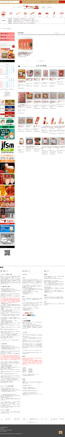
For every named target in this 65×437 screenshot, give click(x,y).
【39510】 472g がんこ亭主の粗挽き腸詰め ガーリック (37, 102)
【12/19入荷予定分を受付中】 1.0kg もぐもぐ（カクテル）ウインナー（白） (21, 106)
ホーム (14, 7)
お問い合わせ (49, 7)
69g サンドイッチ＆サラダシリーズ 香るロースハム (61, 147)
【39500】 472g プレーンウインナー (29, 126)
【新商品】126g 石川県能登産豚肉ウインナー (29, 102)
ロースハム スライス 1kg (21, 147)
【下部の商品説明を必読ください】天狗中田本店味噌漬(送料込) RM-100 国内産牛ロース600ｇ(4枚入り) (25, 53)
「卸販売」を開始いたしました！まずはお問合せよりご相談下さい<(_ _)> (25, 20)
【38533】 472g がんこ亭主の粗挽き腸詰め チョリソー (45, 102)
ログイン (56, 1)
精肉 (4, 28)
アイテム (62, 1)
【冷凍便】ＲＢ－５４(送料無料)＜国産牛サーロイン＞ (21, 81)
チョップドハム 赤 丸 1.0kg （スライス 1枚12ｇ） (45, 147)
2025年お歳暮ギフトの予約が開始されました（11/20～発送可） (24, 18)
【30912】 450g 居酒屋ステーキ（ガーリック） (45, 79)
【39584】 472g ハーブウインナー (21, 126)
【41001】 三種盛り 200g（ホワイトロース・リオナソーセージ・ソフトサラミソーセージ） (29, 148)
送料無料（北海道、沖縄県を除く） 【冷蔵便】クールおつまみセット (29, 80)
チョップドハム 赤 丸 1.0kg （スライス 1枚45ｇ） (53, 147)
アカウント (44, 1)
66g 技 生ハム (36, 146)
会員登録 (50, 1)
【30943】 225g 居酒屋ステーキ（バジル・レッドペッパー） (37, 79)
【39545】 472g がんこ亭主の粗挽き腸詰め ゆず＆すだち (53, 102)
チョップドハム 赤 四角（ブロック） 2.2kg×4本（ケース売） (53, 127)
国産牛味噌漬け (8, 28)
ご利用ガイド (44, 7)
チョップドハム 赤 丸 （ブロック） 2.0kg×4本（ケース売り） (45, 127)
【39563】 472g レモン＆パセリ (61, 101)
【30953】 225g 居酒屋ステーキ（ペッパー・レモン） (53, 79)
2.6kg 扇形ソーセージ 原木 (37, 126)
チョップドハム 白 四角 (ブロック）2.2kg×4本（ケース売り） (61, 127)
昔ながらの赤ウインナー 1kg (61, 79)
